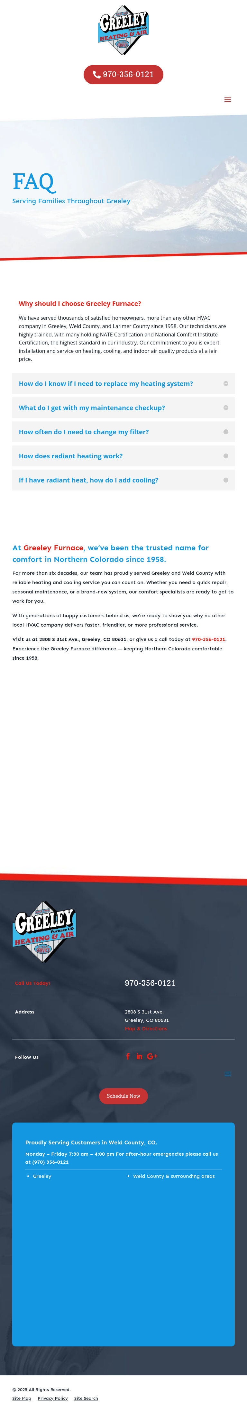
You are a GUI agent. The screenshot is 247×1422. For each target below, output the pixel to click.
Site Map (21, 1398)
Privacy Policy (53, 1398)
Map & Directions (146, 1028)
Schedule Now (123, 1096)
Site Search (86, 1398)
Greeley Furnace (53, 547)
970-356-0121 (128, 74)
